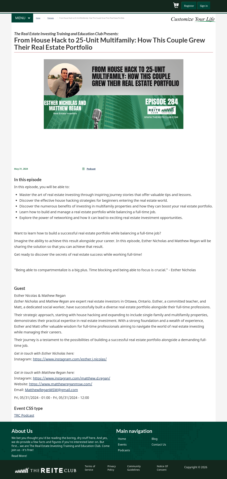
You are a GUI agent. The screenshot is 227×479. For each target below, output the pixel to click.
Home (38, 18)
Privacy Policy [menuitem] (111, 468)
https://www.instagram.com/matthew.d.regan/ (71, 378)
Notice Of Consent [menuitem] (162, 468)
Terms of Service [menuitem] (90, 468)
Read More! (19, 456)
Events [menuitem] (122, 444)
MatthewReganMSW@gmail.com (51, 389)
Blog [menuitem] (155, 439)
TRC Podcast (24, 415)
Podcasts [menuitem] (124, 450)
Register (188, 5)
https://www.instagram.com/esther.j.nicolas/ (70, 359)
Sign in (203, 5)
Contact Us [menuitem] (159, 444)
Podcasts (50, 18)
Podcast (91, 168)
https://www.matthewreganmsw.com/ (60, 384)
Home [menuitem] (122, 439)
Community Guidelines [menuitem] (134, 468)
